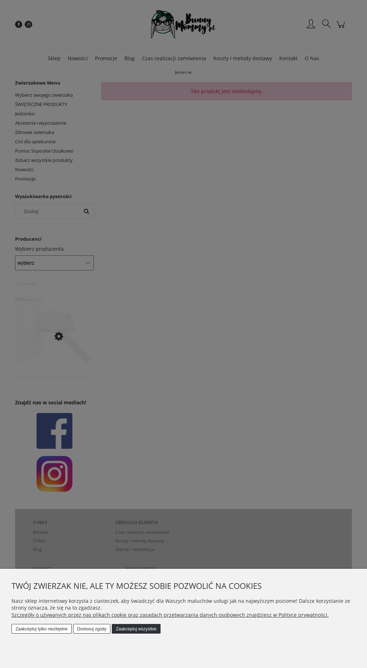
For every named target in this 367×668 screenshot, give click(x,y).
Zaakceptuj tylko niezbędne (41, 628)
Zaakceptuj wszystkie (136, 628)
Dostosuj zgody (91, 628)
